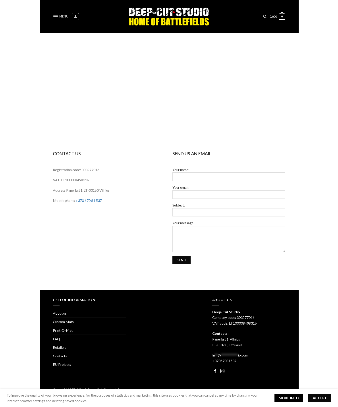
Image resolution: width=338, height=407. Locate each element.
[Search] (265, 16)
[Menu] (60, 16)
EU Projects (62, 364)
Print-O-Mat (63, 330)
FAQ (56, 339)
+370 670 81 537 (89, 200)
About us (60, 313)
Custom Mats (63, 321)
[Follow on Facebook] (215, 371)
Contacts (60, 356)
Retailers (59, 347)
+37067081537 (224, 360)
